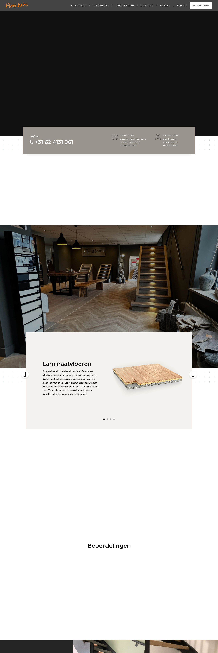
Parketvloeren (101, 5)
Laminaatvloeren (125, 5)
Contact (181, 5)
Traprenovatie (78, 5)
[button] (25, 407)
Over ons (165, 5)
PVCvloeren (147, 5)
